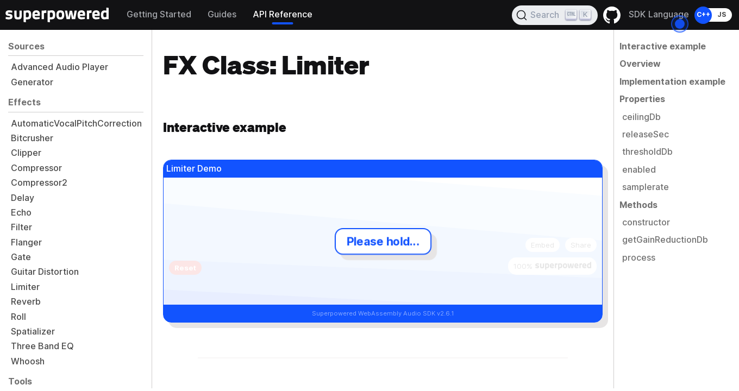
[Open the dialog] (680, 24)
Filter (21, 227)
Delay (22, 198)
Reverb (26, 302)
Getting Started (159, 14)
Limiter (25, 287)
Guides (222, 14)
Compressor (36, 168)
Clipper (26, 153)
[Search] (555, 15)
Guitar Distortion (45, 272)
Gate (21, 257)
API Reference (282, 14)
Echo (21, 212)
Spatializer (33, 331)
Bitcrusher (32, 138)
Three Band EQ (42, 346)
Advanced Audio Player (59, 67)
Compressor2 (39, 183)
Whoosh (28, 361)
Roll (18, 317)
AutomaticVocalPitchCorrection (76, 123)
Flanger (26, 242)
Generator (32, 82)
